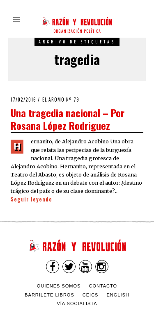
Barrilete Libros (49, 294)
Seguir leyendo (31, 199)
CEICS (91, 294)
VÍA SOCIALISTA (77, 303)
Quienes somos (59, 285)
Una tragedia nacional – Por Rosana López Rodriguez (67, 119)
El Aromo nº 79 (60, 99)
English (118, 294)
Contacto (103, 285)
